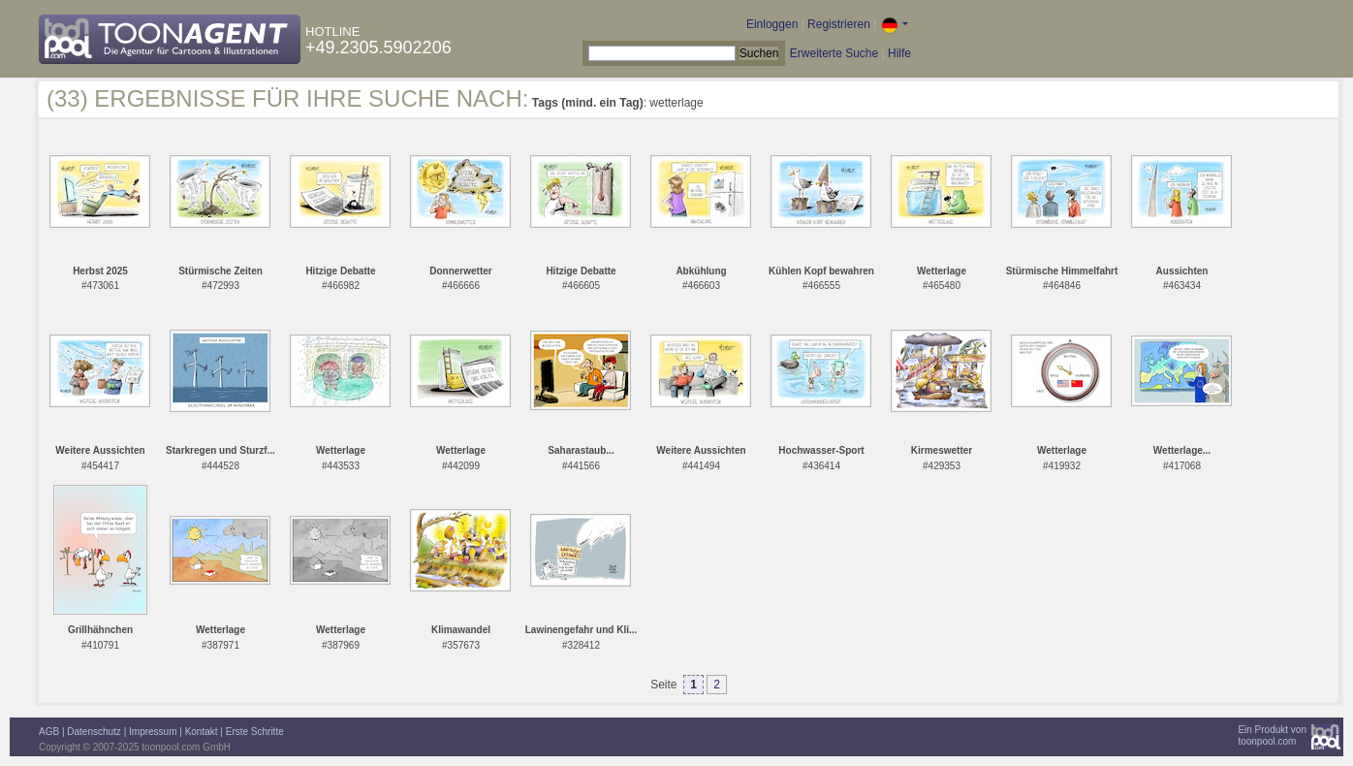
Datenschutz (94, 731)
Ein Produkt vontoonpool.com (1272, 735)
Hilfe (899, 53)
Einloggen (772, 24)
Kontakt (201, 731)
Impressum (152, 731)
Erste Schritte (255, 731)
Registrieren (838, 24)
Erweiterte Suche (834, 53)
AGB (49, 731)
